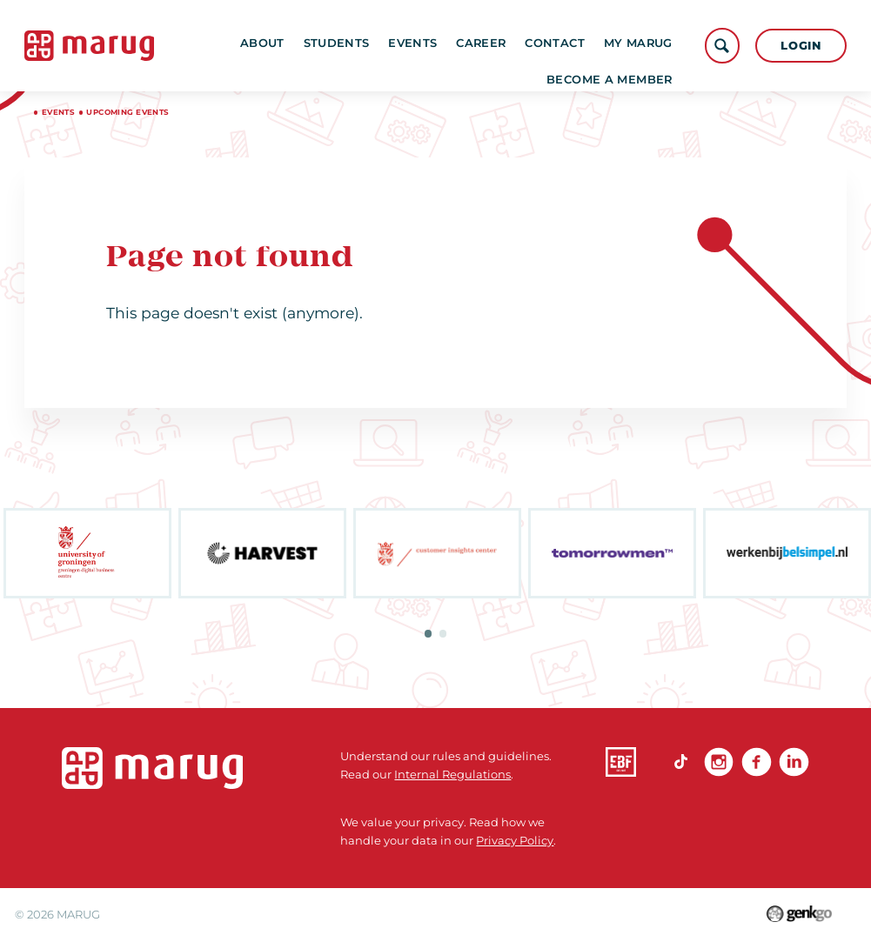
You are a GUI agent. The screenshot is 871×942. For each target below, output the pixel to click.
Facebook (756, 762)
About (280, 45)
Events (430, 45)
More (647, 45)
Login (801, 45)
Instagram (719, 762)
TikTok (681, 762)
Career (499, 45)
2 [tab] (443, 634)
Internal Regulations (452, 774)
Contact (573, 45)
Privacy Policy (514, 840)
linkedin (794, 762)
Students (354, 45)
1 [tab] (428, 634)
